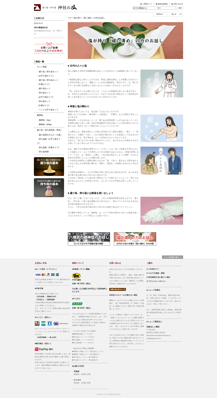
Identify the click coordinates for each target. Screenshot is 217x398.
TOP (70, 18)
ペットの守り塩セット (48, 110)
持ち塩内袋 (44, 152)
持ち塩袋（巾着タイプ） (49, 147)
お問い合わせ (179, 4)
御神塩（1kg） (45, 120)
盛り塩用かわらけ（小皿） (50, 135)
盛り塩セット (45, 88)
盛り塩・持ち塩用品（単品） (49, 130)
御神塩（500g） (46, 124)
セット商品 (42, 67)
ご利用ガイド (147, 4)
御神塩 (40, 115)
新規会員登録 (162, 4)
